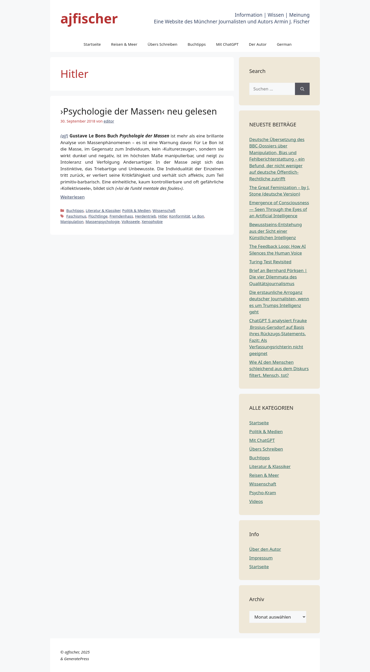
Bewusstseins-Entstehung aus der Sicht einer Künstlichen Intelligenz (275, 230)
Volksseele (131, 221)
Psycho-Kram (262, 493)
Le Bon (198, 216)
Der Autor (257, 44)
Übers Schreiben (162, 44)
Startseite (92, 44)
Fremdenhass (121, 216)
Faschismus (76, 216)
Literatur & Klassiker (103, 210)
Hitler (162, 216)
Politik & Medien (136, 210)
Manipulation (72, 221)
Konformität (179, 216)
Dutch (237, 665)
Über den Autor (265, 549)
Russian (341, 665)
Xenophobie (152, 221)
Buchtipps (197, 44)
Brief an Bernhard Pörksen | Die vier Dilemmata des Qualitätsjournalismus (278, 276)
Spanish (358, 665)
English (251, 665)
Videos (256, 501)
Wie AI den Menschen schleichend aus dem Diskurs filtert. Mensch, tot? (279, 368)
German (284, 44)
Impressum (261, 558)
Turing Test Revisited (270, 262)
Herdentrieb (145, 216)
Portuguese (320, 665)
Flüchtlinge (98, 216)
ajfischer (89, 18)
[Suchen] (302, 89)
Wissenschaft (164, 210)
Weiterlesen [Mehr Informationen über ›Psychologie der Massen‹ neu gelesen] (72, 197)
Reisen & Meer (124, 44)
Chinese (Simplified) (209, 665)
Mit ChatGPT (227, 44)
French (267, 665)
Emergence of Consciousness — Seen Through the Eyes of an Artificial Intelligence (279, 209)
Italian (300, 665)
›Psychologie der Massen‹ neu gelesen (138, 111)
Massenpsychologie (103, 221)
